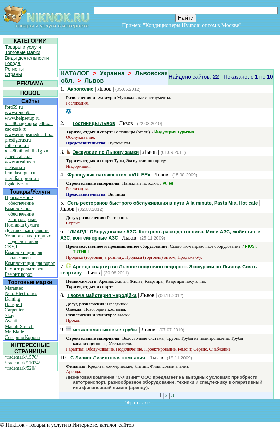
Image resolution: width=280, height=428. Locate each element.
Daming (12, 299)
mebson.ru (15, 167)
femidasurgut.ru (20, 172)
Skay (9, 315)
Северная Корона (22, 337)
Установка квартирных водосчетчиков (28, 238)
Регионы (14, 69)
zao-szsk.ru (15, 129)
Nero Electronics (21, 293)
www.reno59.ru (20, 112)
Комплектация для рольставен (23, 255)
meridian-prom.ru (22, 178)
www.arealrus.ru (20, 161)
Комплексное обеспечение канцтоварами (21, 214)
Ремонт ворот (18, 274)
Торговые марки (22, 52)
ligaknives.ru (17, 183)
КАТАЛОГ (75, 73)
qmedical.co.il (18, 156)
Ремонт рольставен (24, 268)
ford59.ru (14, 107)
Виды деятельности (27, 58)
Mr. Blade (14, 331)
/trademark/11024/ (22, 362)
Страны (13, 74)
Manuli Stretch (19, 326)
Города (13, 63)
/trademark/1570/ (21, 357)
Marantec (14, 288)
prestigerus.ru (18, 140)
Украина (112, 73)
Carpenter (14, 310)
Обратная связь (140, 402)
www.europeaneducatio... (29, 134)
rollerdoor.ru (17, 145)
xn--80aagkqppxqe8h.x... (29, 123)
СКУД (11, 246)
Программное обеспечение (19, 200)
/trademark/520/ (20, 368)
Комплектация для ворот (30, 263)
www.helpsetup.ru (22, 118)
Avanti (11, 320)
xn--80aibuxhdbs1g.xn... (28, 151)
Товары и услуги (23, 47)
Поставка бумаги (22, 225)
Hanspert (13, 304)
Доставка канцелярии (27, 230)
